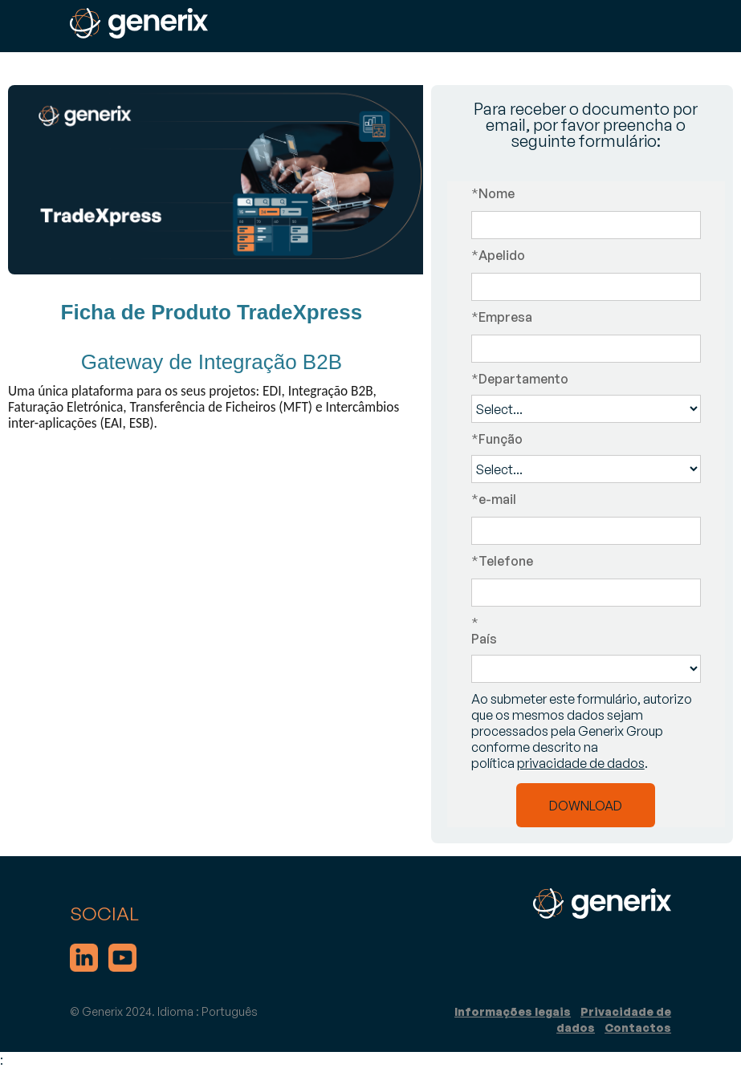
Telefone (502, 561)
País (586, 631)
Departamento (519, 379)
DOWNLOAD (585, 806)
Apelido (498, 255)
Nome (493, 193)
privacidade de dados (581, 763)
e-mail (493, 499)
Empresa (501, 317)
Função (497, 439)
